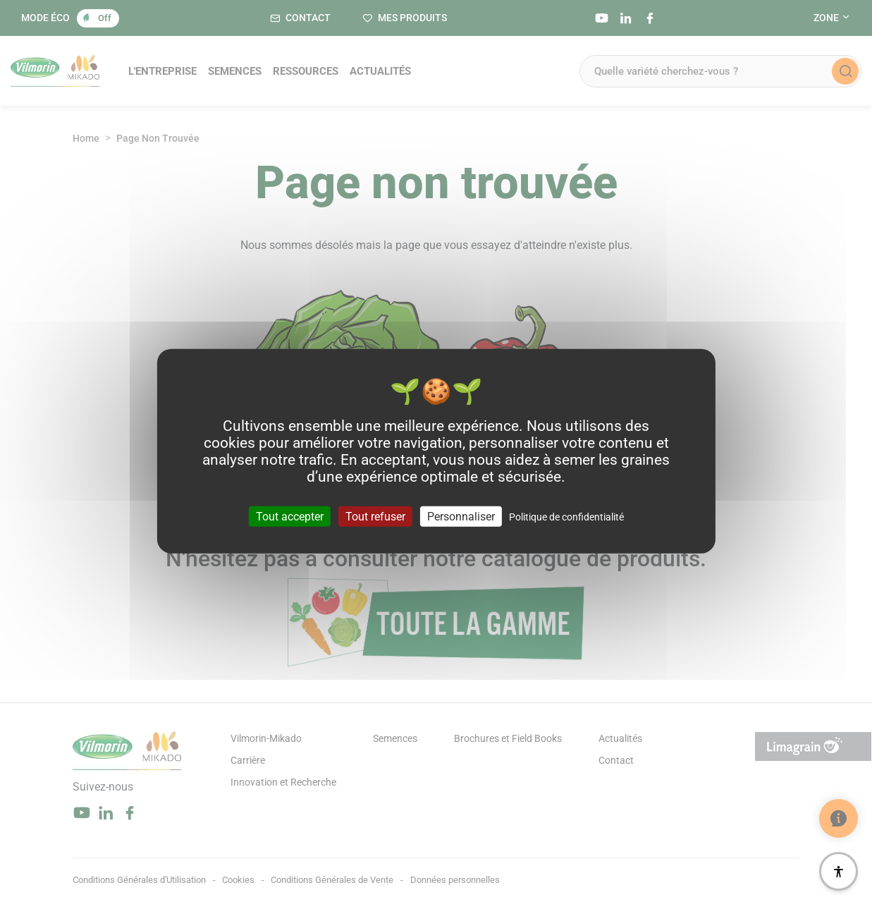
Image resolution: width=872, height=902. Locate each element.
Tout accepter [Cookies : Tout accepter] (290, 516)
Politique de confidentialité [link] (566, 517)
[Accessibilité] (838, 871)
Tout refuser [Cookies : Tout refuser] (375, 516)
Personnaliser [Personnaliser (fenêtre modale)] (461, 516)
